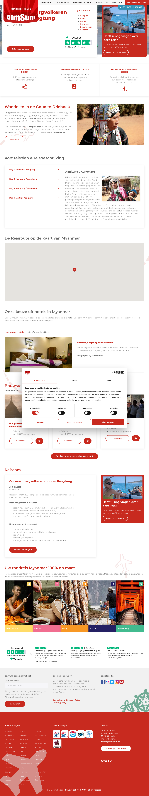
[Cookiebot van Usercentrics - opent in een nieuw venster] (114, 372)
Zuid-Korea (39, 780)
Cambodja (9, 747)
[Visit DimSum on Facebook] (103, 681)
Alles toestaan (108, 422)
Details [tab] (74, 380)
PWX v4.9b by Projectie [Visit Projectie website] (91, 790)
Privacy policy (59, 703)
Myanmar (23, 772)
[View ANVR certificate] (73, 733)
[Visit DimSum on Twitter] (111, 761)
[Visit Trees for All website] (89, 733)
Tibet (37, 764)
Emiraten (8, 764)
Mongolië (23, 768)
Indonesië (8, 780)
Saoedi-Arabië (40, 743)
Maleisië (23, 760)
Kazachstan (24, 739)
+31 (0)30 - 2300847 (131, 7)
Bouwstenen (86, 27)
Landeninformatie (82, 2)
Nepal (22, 776)
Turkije (37, 768)
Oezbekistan (25, 780)
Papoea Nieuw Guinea (40, 737)
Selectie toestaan (74, 422)
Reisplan (84, 16)
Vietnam (38, 776)
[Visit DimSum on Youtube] (106, 761)
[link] (19, 606)
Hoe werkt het (102, 2)
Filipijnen (8, 768)
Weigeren (41, 422)
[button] (33, 169)
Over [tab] (109, 380)
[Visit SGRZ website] (65, 733)
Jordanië (23, 735)
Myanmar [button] (46, 2)
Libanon (23, 756)
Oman (22, 784)
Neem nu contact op (116, 52)
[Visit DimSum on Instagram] (104, 761)
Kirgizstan (24, 743)
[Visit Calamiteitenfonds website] (81, 733)
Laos (22, 751)
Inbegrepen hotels (15, 332)
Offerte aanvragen (20, 49)
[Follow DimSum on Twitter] (112, 681)
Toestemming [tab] (39, 380)
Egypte (7, 760)
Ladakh (23, 747)
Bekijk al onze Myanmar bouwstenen (74, 456)
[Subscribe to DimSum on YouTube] (121, 681)
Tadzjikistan (39, 751)
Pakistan (38, 731)
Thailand (38, 760)
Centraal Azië (10, 751)
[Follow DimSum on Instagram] (117, 681)
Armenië (8, 731)
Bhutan (8, 743)
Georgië (8, 772)
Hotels (83, 21)
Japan (22, 731)
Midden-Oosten (26, 764)
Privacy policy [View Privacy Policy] (71, 790)
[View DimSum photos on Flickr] (107, 681)
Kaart (82, 18)
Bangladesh (9, 739)
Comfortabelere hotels (39, 332)
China (7, 756)
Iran (6, 784)
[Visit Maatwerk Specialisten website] (57, 743)
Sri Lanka (38, 747)
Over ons (117, 2)
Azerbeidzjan (10, 735)
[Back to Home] (20, 11)
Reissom (84, 30)
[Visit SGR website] (57, 733)
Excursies (84, 24)
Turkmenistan (40, 772)
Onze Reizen (62, 2)
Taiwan (38, 756)
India (7, 776)
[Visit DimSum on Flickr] (109, 761)
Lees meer (15, 139)
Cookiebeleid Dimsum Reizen (67, 700)
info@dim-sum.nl (110, 742)
